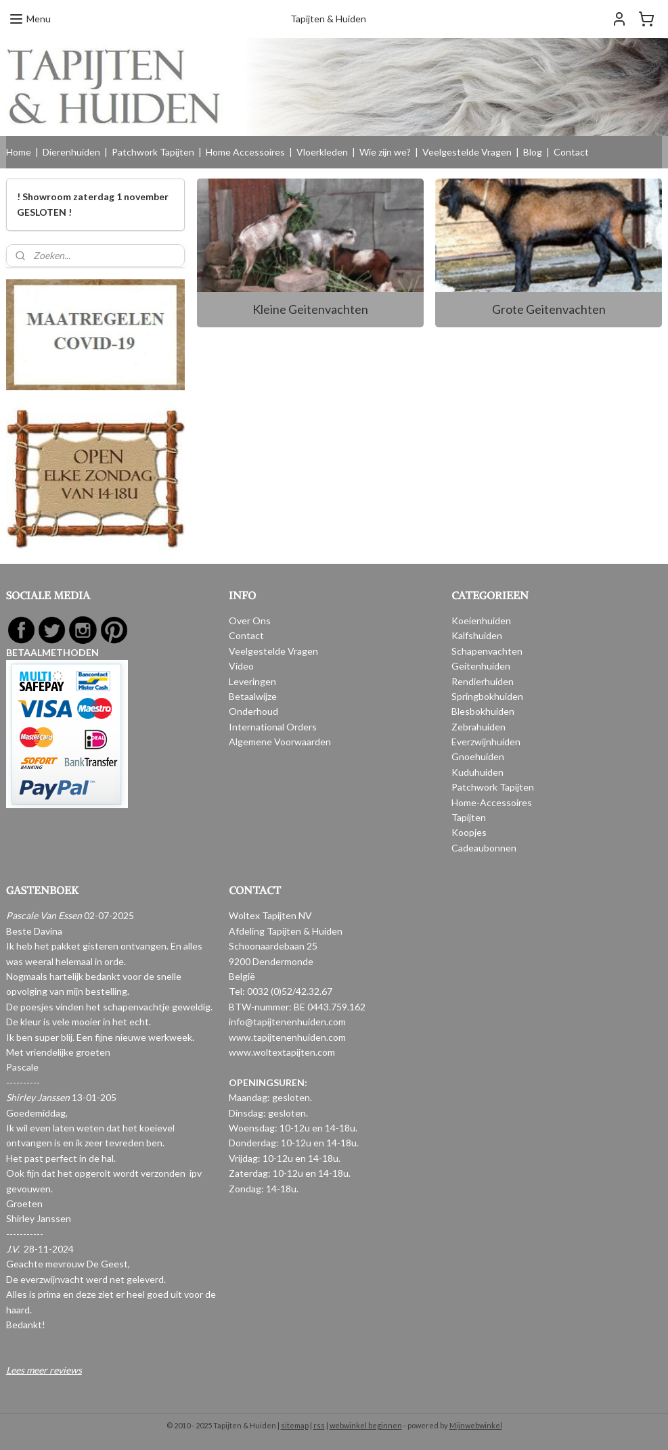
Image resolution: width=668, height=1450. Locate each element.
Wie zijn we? (385, 152)
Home (18, 152)
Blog (532, 152)
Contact (571, 152)
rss (319, 1425)
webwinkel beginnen (366, 1425)
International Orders (273, 726)
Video (241, 666)
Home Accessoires (245, 152)
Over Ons (250, 620)
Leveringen (252, 681)
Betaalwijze (253, 696)
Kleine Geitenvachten (310, 309)
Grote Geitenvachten (549, 309)
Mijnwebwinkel (475, 1425)
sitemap (295, 1425)
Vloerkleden (322, 152)
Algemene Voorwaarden (280, 741)
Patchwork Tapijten (153, 152)
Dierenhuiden (71, 152)
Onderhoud (253, 711)
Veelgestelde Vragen (467, 152)
